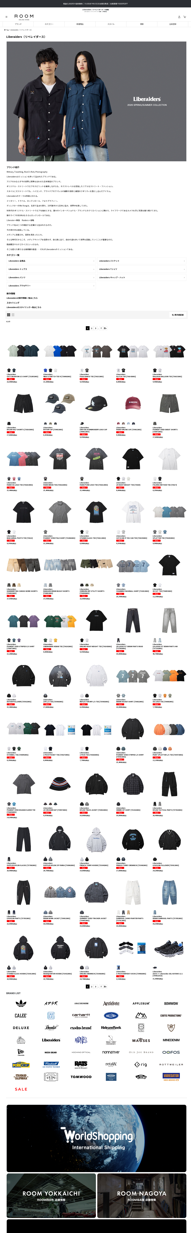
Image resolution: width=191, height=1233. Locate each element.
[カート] (184, 17)
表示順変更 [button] (178, 314)
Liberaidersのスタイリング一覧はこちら (24, 307)
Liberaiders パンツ (17, 277)
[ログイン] (179, 17)
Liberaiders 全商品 (17, 260)
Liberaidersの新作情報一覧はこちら (22, 298)
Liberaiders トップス (18, 269)
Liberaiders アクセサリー (20, 285)
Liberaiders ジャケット (109, 260)
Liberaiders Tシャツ (108, 269)
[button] (6, 17)
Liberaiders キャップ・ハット (112, 277)
